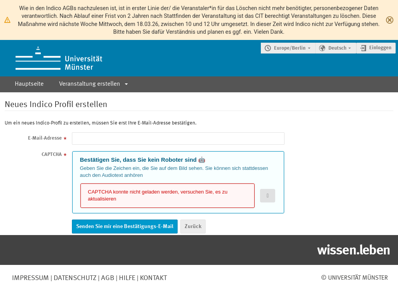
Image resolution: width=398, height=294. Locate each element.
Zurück (193, 226)
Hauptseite (29, 84)
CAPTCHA (52, 154)
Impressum (30, 278)
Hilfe (126, 278)
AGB (107, 278)
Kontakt (153, 278)
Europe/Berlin (289, 48)
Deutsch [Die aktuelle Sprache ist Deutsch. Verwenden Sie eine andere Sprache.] (337, 48)
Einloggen (380, 47)
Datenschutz (74, 278)
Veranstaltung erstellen (89, 84)
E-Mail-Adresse (45, 138)
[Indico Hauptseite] (51, 58)
